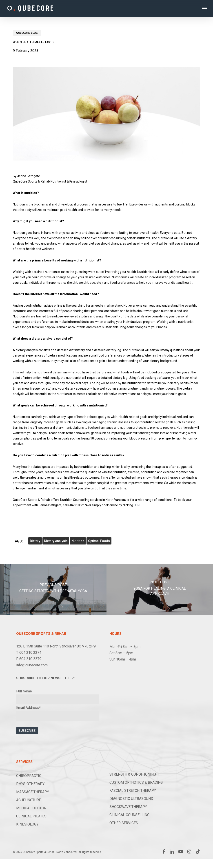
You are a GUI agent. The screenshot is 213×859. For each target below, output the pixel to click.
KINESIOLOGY (27, 824)
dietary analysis (56, 541)
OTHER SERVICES (123, 823)
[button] (204, 8)
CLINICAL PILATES (31, 816)
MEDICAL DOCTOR (31, 808)
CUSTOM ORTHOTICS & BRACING (136, 782)
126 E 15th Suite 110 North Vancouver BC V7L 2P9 (56, 646)
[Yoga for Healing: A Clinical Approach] (159, 589)
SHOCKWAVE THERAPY (128, 807)
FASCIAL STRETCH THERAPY (132, 790)
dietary (35, 541)
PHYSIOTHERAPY (30, 784)
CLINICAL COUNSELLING (129, 815)
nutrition (77, 541)
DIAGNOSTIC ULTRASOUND (131, 799)
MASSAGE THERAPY (32, 792)
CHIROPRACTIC (28, 776)
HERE (137, 505)
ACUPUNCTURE (28, 800)
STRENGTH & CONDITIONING (132, 774)
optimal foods (99, 541)
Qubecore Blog (27, 32)
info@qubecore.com (32, 665)
